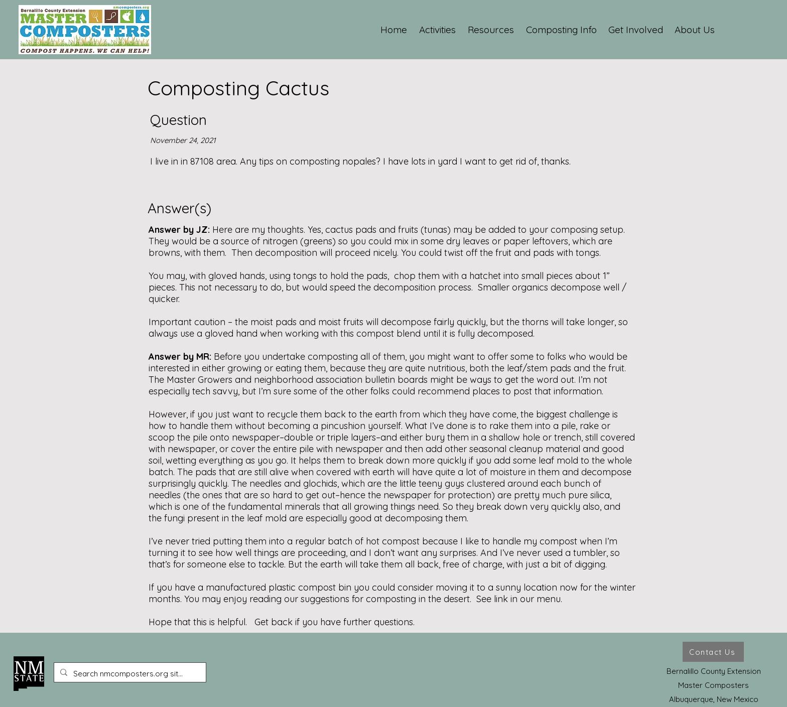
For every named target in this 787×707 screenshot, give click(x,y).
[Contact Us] (713, 652)
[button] (438, 29)
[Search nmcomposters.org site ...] (129, 674)
